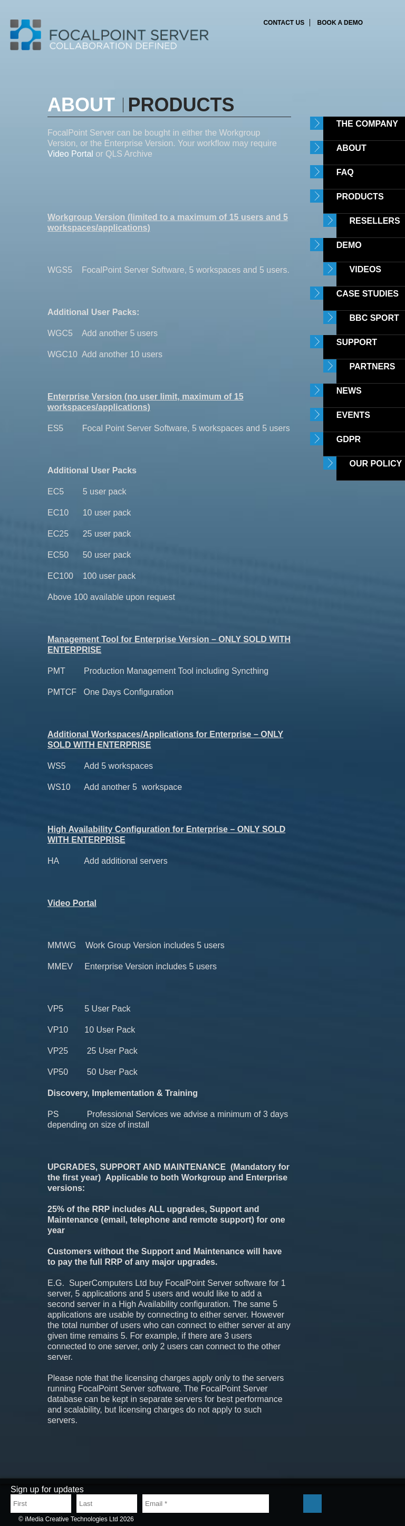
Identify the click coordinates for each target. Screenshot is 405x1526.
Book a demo (340, 22)
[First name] (41, 1503)
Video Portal (71, 153)
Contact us (283, 22)
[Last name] (106, 1503)
